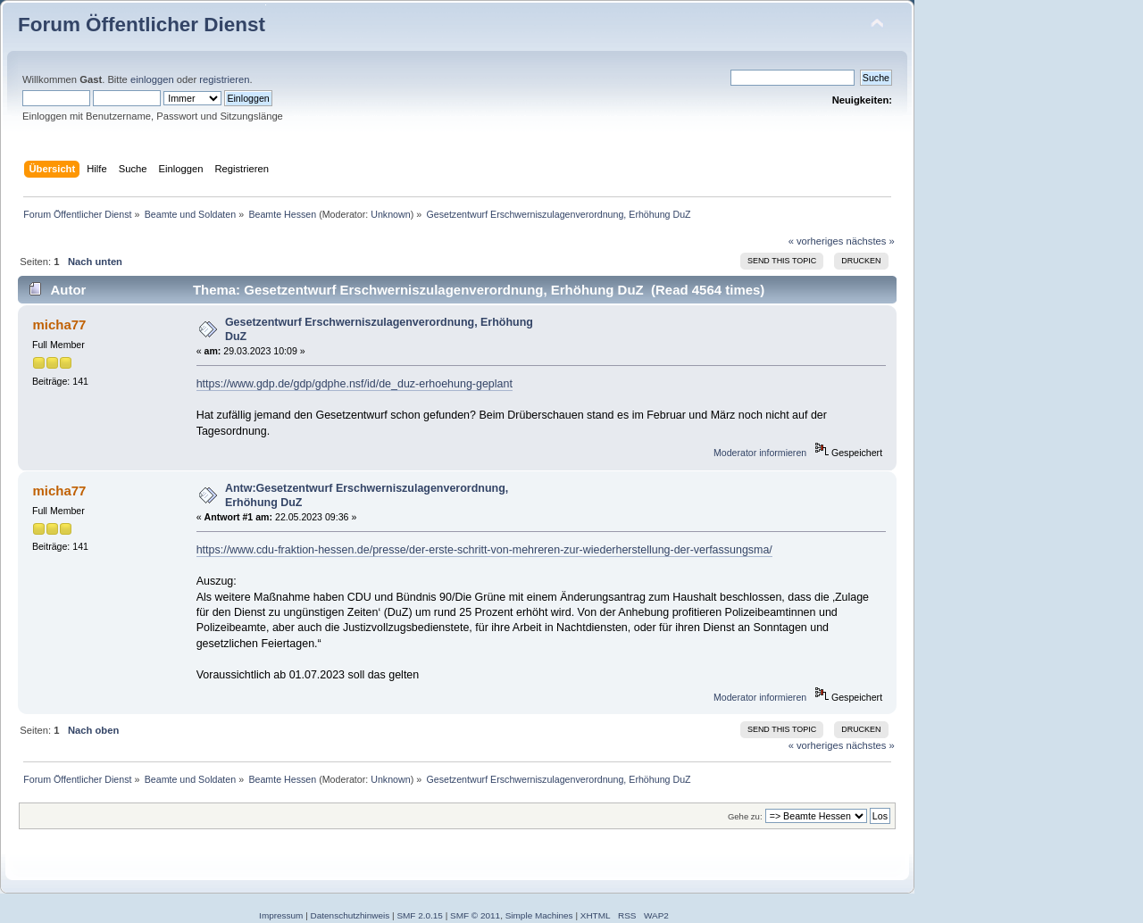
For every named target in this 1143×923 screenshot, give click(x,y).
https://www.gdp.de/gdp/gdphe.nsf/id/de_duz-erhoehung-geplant (354, 384)
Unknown (390, 214)
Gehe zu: (745, 816)
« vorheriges (816, 241)
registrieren (224, 79)
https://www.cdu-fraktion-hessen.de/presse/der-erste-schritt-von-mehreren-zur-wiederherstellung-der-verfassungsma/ (484, 550)
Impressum (281, 915)
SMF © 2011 (475, 915)
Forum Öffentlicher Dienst (141, 24)
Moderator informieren (759, 452)
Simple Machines (539, 915)
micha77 (59, 324)
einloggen (152, 79)
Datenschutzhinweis (350, 915)
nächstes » (871, 241)
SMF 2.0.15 (419, 915)
